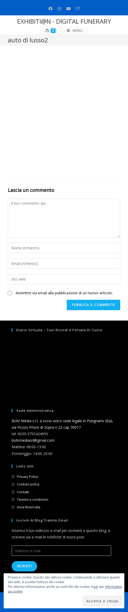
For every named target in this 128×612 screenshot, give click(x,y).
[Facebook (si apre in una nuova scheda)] (50, 8)
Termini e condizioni (32, 499)
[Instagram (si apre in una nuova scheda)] (59, 8)
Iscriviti (24, 566)
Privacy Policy (27, 476)
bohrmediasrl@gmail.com (33, 440)
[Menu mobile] (74, 31)
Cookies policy (28, 484)
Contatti (23, 492)
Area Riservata (28, 507)
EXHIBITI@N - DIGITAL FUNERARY (64, 21)
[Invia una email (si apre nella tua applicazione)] (77, 8)
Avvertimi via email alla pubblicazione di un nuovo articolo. (64, 292)
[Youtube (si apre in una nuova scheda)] (68, 8)
